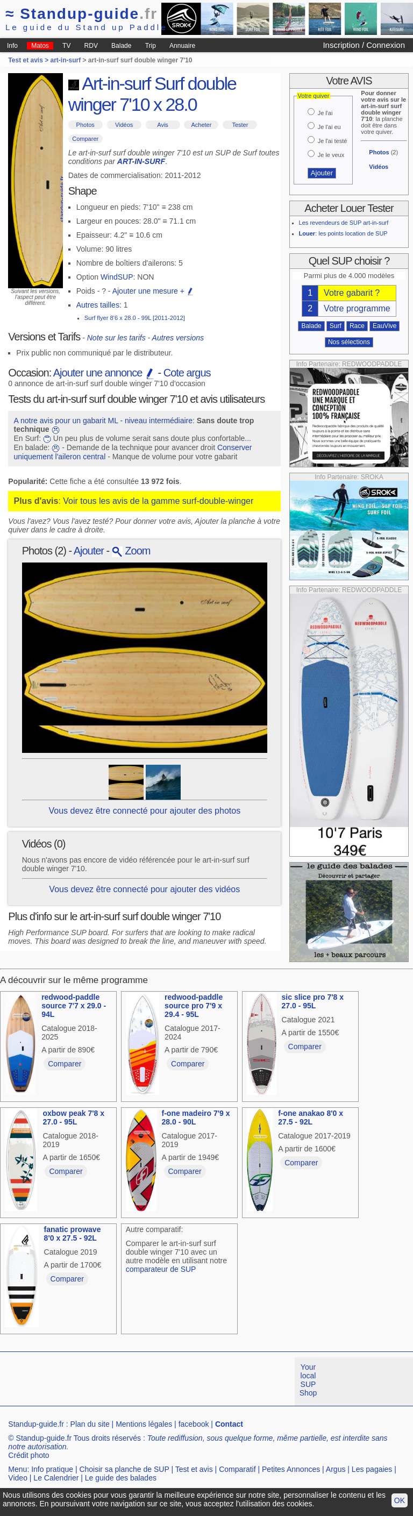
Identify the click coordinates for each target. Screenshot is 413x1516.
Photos (85, 125)
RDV (91, 45)
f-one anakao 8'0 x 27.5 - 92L (310, 1117)
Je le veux (331, 155)
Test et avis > (29, 60)
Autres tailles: (99, 305)
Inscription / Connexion (364, 44)
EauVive (384, 326)
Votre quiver (314, 95)
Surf (335, 326)
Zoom (131, 551)
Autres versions (178, 337)
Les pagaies (372, 1469)
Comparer (85, 139)
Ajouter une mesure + (153, 291)
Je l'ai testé (332, 141)
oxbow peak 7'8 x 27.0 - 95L (73, 1117)
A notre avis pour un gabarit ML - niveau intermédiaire (103, 420)
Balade (121, 45)
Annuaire (182, 45)
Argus (336, 1469)
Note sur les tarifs (116, 337)
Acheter (201, 125)
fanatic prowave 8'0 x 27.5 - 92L (72, 1233)
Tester (240, 125)
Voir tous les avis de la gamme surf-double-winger (158, 501)
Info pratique (52, 1469)
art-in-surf (66, 60)
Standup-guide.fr (36, 1424)
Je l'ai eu (329, 127)
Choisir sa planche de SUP (124, 1469)
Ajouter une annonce (104, 373)
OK (399, 1500)
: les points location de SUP (343, 233)
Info (12, 45)
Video (17, 1478)
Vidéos (124, 125)
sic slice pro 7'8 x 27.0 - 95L (313, 1001)
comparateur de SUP (161, 1269)
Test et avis (194, 1469)
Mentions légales (144, 1424)
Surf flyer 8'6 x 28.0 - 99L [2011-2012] (134, 318)
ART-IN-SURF (141, 161)
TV (66, 45)
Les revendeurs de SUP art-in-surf (344, 222)
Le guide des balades (120, 1478)
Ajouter (89, 551)
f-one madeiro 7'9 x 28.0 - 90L (196, 1117)
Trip (150, 45)
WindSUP (117, 277)
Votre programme (357, 308)
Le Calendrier (56, 1478)
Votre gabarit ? (352, 292)
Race (357, 326)
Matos (40, 45)
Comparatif (237, 1469)
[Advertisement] (195, 1381)
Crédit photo (28, 1455)
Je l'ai (325, 113)
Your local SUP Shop (308, 1380)
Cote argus (187, 373)
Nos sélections (349, 342)
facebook (194, 1424)
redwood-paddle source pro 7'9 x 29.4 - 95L (194, 1006)
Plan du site (90, 1424)
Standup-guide (81, 13)
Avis (162, 125)
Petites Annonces (291, 1469)
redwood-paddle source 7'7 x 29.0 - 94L (73, 1006)
